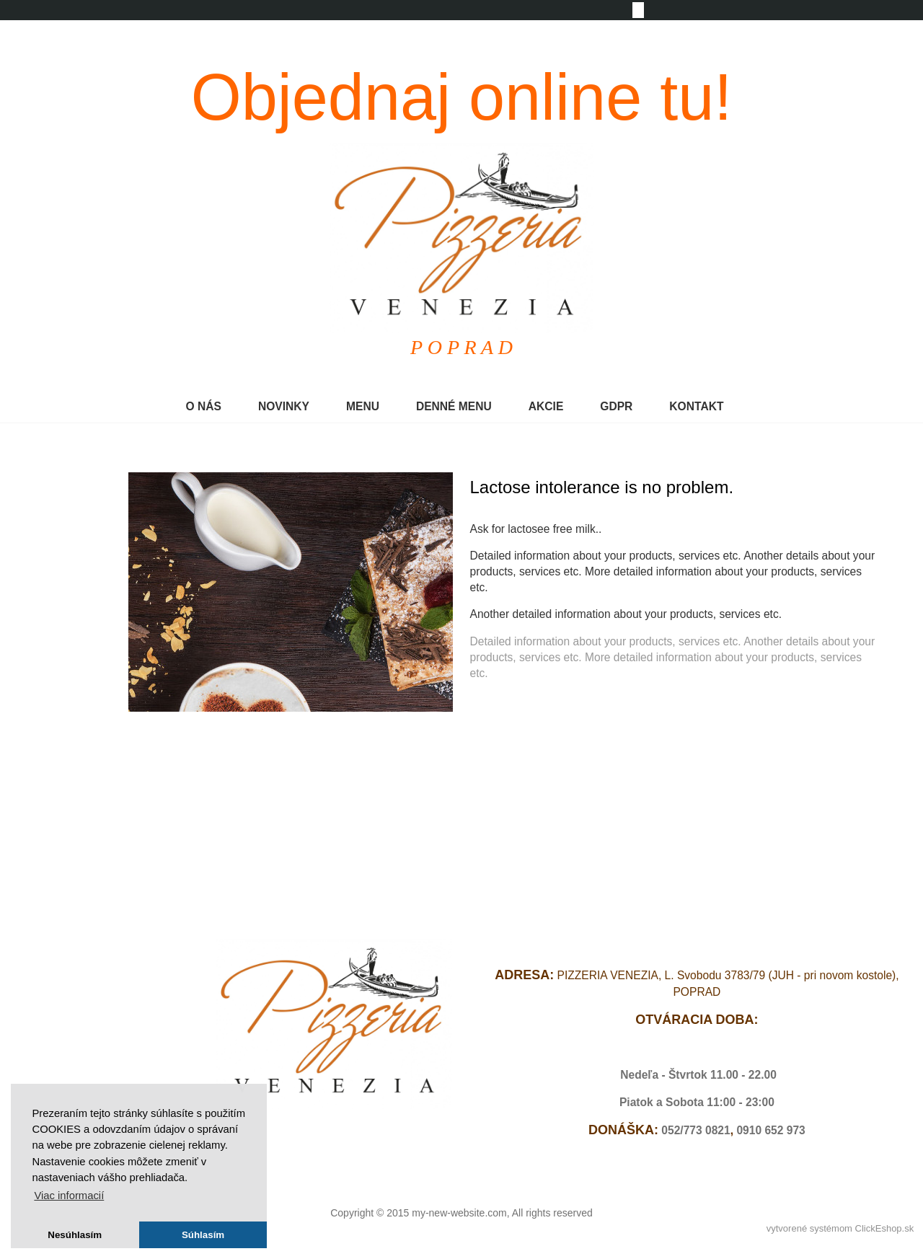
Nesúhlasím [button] (75, 1234)
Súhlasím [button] (203, 1234)
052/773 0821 (695, 1130)
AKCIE (546, 406)
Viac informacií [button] (69, 1195)
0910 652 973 (770, 1130)
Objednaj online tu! (462, 97)
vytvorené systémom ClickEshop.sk (840, 1228)
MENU (362, 406)
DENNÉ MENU (454, 406)
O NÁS (203, 406)
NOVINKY (283, 406)
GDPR (616, 406)
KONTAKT (696, 406)
